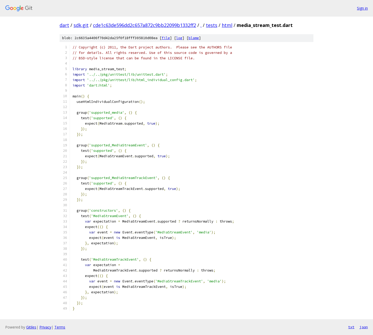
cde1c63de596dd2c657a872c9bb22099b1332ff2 (144, 25)
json (364, 327)
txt (351, 327)
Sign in (362, 8)
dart (64, 25)
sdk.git (81, 25)
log (179, 38)
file (166, 38)
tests (211, 25)
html (227, 25)
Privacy (45, 327)
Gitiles (31, 327)
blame (194, 38)
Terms (59, 327)
